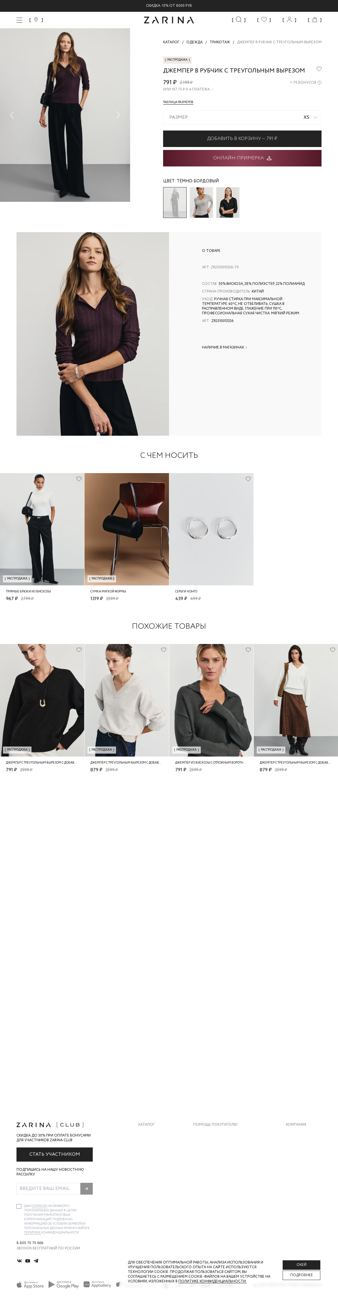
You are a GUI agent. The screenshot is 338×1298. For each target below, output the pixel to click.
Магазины (295, 1180)
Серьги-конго (186, 591)
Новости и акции (304, 1169)
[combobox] (242, 117)
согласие (39, 1206)
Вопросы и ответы (212, 1157)
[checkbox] (18, 1206)
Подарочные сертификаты (220, 1180)
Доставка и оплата (212, 1133)
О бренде (295, 1133)
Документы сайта (211, 1192)
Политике (32, 1233)
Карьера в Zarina (301, 1145)
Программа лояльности (217, 1169)
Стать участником (54, 1154)
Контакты (296, 1157)
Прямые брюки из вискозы (28, 591)
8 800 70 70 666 (29, 1243)
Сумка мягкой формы (108, 591)
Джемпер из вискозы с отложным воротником (213, 763)
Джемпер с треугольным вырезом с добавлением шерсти (53, 763)
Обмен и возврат (209, 1145)
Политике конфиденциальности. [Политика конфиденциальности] (212, 1281)
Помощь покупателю (215, 1124)
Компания (296, 1124)
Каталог (146, 1124)
